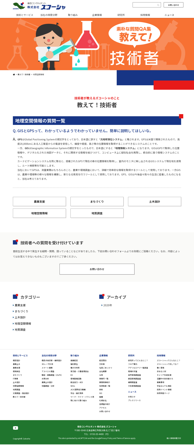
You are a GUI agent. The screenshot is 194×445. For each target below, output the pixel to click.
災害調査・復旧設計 (21, 393)
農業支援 (39, 201)
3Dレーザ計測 (47, 364)
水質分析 (45, 379)
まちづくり (97, 201)
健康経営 (74, 361)
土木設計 (154, 201)
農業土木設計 (47, 382)
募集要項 (160, 382)
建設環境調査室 (134, 379)
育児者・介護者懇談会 (79, 372)
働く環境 (160, 368)
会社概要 (103, 372)
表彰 (101, 390)
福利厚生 (74, 364)
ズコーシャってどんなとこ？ (168, 361)
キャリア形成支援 (164, 375)
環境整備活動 (75, 379)
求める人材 (161, 372)
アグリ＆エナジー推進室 (138, 368)
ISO (100, 393)
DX (71, 375)
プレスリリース (134, 401)
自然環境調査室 (134, 375)
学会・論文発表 (76, 393)
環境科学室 (132, 372)
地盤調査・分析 (48, 386)
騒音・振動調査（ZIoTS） (52, 375)
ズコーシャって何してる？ (168, 364)
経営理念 (103, 361)
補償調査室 (132, 382)
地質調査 (97, 213)
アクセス (102, 408)
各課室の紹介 (104, 404)
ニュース (169, 15)
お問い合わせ (173, 5)
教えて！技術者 (19, 397)
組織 (101, 397)
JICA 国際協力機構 (77, 390)
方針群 (102, 364)
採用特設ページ (163, 393)
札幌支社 (103, 401)
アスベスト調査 (48, 372)
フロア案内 (132, 364)
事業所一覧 (103, 379)
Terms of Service (123, 438)
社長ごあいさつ (105, 368)
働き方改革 (75, 368)
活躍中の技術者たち (165, 379)
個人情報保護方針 (174, 438)
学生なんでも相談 (164, 386)
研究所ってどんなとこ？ (138, 361)
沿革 (101, 375)
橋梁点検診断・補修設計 (52, 361)
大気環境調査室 (134, 386)
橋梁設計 (16, 361)
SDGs (72, 386)
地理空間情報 (39, 213)
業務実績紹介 (104, 382)
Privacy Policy (107, 438)
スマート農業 (47, 368)
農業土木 (16, 364)
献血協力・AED (76, 382)
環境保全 (16, 372)
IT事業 (15, 379)
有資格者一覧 (104, 386)
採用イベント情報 (164, 390)
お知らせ (131, 397)
